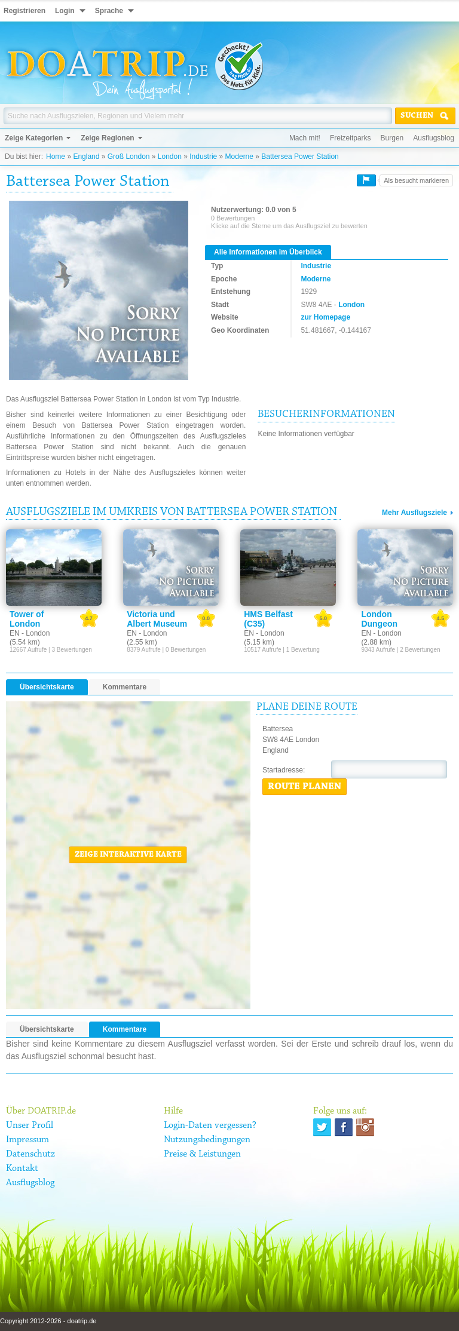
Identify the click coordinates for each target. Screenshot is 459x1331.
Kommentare (124, 687)
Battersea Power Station (299, 156)
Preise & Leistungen (202, 1154)
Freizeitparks (350, 138)
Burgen (392, 138)
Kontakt (22, 1168)
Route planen (304, 787)
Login (65, 11)
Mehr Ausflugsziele (414, 512)
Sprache (109, 11)
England (86, 156)
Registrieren (24, 11)
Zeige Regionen (107, 138)
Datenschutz (30, 1154)
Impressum (27, 1140)
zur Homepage (325, 317)
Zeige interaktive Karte (128, 855)
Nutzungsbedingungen (207, 1140)
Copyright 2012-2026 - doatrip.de (48, 1320)
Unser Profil (29, 1125)
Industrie (203, 156)
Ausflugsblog (433, 138)
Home (55, 156)
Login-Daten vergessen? (210, 1125)
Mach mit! (304, 138)
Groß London (129, 156)
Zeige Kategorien (34, 138)
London (170, 156)
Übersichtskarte (47, 687)
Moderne (239, 156)
